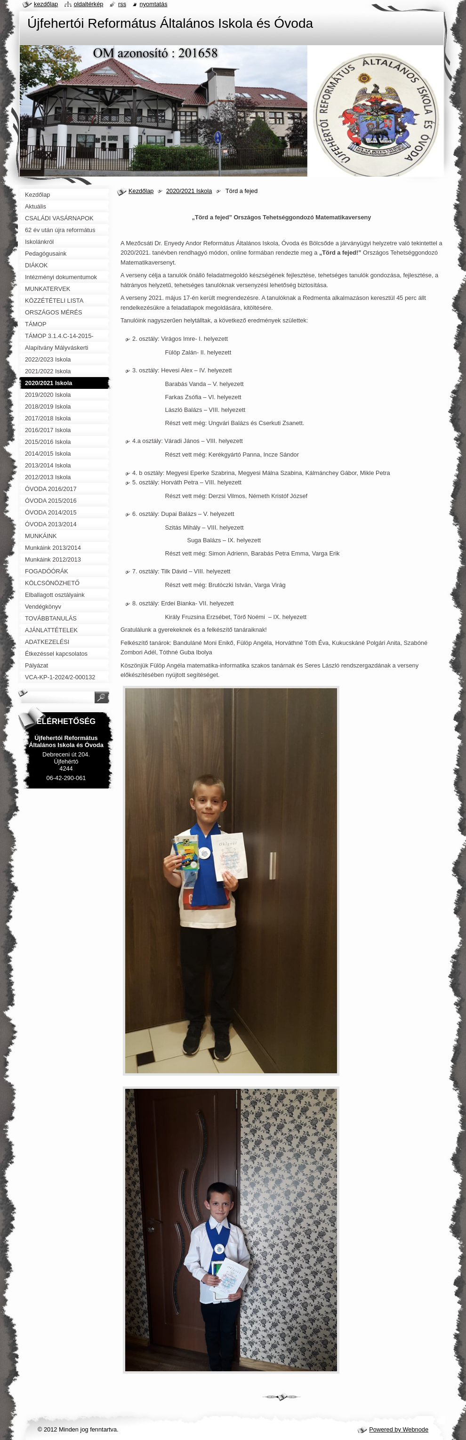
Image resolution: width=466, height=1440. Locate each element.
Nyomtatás (154, 4)
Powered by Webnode (398, 1429)
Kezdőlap (141, 190)
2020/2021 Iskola (189, 190)
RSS (122, 4)
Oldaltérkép (89, 4)
